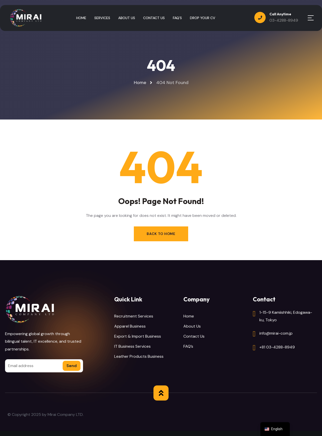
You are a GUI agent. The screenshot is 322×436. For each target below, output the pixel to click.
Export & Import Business (137, 336)
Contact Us (194, 336)
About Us (192, 326)
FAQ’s (188, 346)
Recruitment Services (133, 316)
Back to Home (161, 233)
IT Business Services (132, 346)
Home (188, 316)
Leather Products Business (139, 356)
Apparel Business (130, 326)
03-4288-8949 (283, 20)
